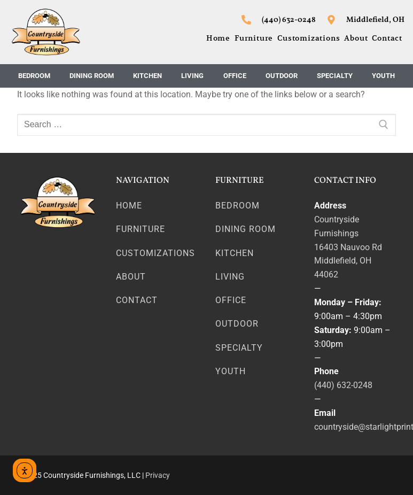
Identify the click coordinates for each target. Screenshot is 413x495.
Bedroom (34, 76)
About (356, 38)
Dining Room (91, 76)
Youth (383, 76)
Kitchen (147, 76)
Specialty (335, 76)
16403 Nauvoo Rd (348, 247)
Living (192, 76)
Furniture (254, 38)
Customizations (308, 38)
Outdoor (282, 76)
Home (218, 38)
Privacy (157, 475)
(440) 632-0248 (343, 385)
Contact (387, 38)
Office (234, 76)
